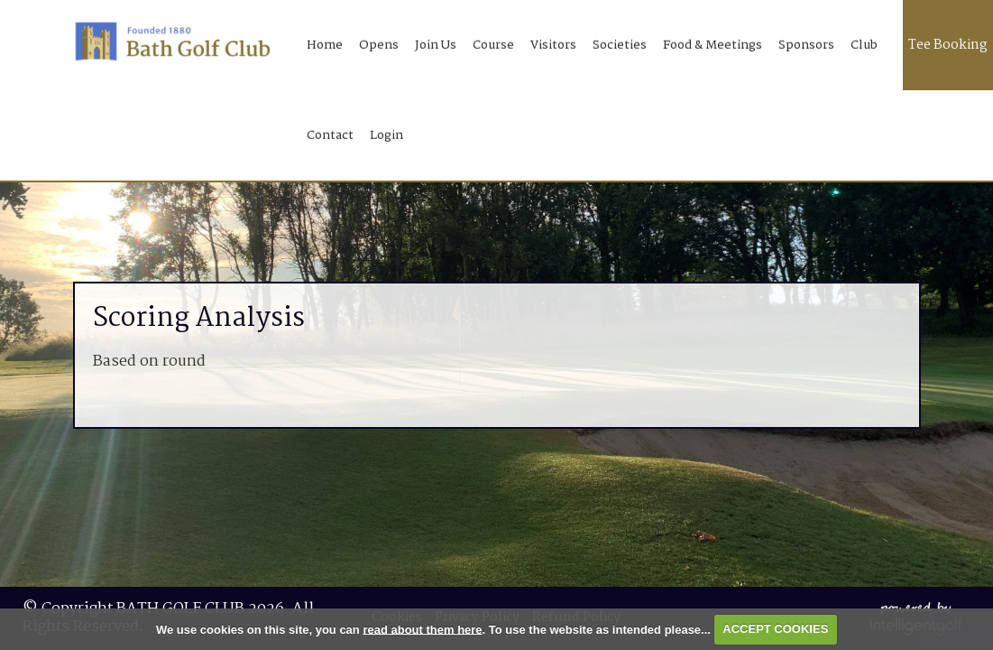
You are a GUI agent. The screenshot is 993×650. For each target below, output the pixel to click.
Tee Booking (948, 45)
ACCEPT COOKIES (775, 629)
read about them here (422, 629)
